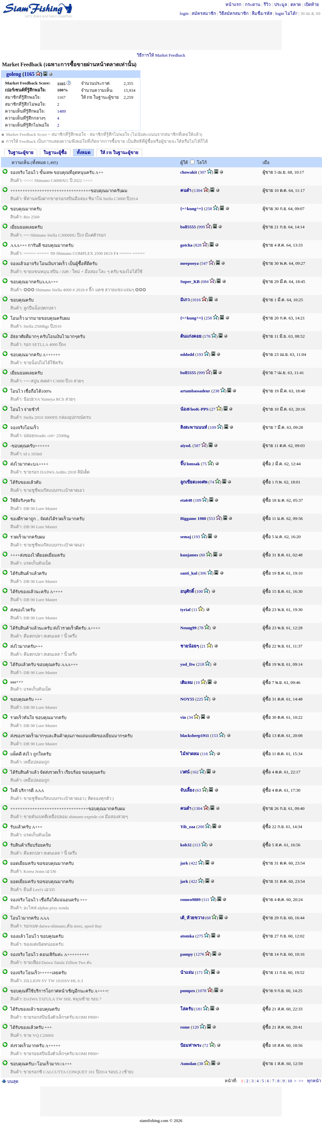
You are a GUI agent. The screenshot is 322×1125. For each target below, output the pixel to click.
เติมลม (186, 682)
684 (205, 281)
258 (208, 208)
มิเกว (185, 299)
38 (201, 1063)
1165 (29, 74)
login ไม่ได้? (286, 13)
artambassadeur (195, 390)
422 (194, 863)
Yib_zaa (187, 826)
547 (204, 263)
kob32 (186, 844)
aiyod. (186, 445)
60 (203, 554)
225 (200, 699)
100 (200, 591)
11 (195, 609)
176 (207, 336)
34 (191, 717)
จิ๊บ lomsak (190, 463)
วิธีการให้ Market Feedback (161, 55)
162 (195, 771)
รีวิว (267, 4)
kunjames (189, 554)
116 (205, 753)
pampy (186, 954)
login (184, 13)
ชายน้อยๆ (189, 646)
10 (289, 1080)
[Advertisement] (161, 35)
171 (200, 972)
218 (201, 664)
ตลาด (295, 4)
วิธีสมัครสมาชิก (234, 13)
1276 (200, 954)
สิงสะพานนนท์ (193, 427)
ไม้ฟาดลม (189, 753)
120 (195, 1027)
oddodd (187, 354)
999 (202, 226)
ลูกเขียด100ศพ (193, 481)
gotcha (186, 245)
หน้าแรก (233, 4)
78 (201, 627)
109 (213, 427)
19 (198, 682)
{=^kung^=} (191, 208)
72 (206, 1045)
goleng (13, 74)
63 (199, 790)
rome (185, 1027)
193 (200, 354)
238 (216, 390)
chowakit (188, 172)
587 (197, 445)
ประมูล (280, 4)
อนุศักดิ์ (187, 591)
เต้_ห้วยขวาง (192, 917)
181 (199, 1008)
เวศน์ (185, 771)
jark (184, 863)
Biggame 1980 (193, 518)
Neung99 (188, 627)
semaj (185, 536)
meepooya (189, 263)
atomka (187, 935)
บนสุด (10, 1081)
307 (203, 172)
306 (203, 573)
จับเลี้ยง (187, 790)
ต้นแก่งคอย (190, 336)
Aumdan (188, 1063)
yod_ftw (187, 664)
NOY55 (187, 699)
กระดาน (252, 4)
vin (183, 717)
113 (197, 844)
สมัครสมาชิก (204, 13)
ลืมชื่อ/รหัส (262, 13)
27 (213, 409)
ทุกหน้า (314, 1080)
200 (201, 826)
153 (214, 735)
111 (206, 899)
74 (212, 481)
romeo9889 (190, 899)
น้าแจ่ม (187, 972)
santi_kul (188, 573)
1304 (198, 190)
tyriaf (185, 609)
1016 (196, 299)
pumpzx (187, 990)
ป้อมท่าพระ (190, 1045)
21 (203, 646)
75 (204, 463)
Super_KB (190, 281)
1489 (61, 111)
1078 (202, 990)
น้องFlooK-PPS (194, 409)
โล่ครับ (186, 1008)
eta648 (186, 500)
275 (200, 935)
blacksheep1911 (194, 735)
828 (198, 245)
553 (211, 518)
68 (208, 917)
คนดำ (185, 190)
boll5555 (188, 226)
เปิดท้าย (311, 4)
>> (300, 1080)
